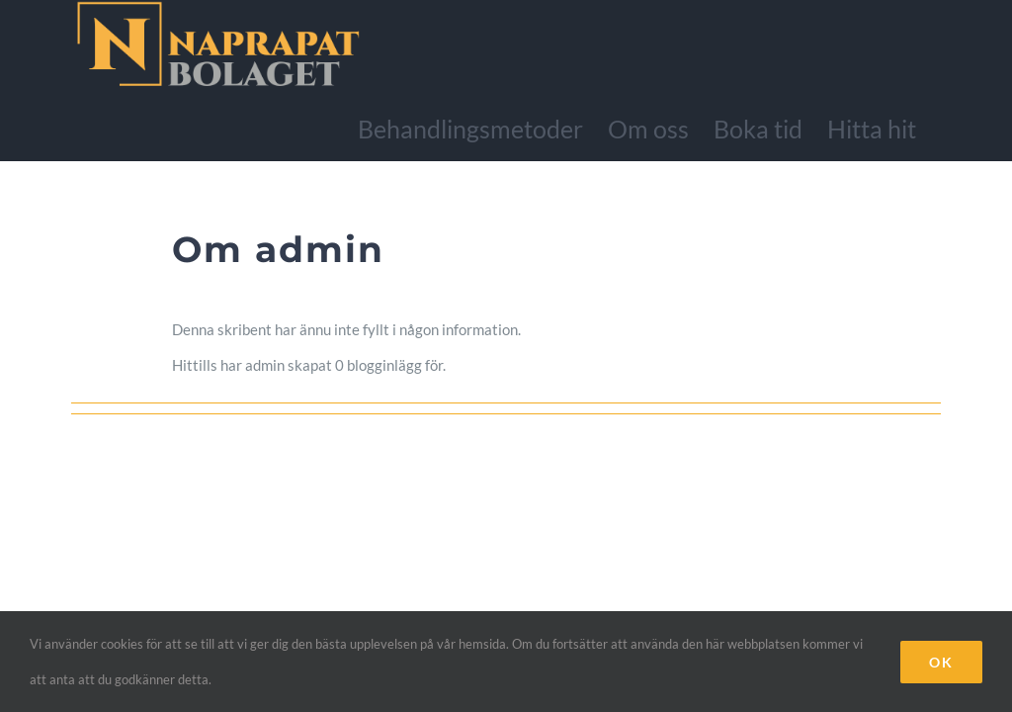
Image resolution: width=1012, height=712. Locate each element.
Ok (941, 662)
